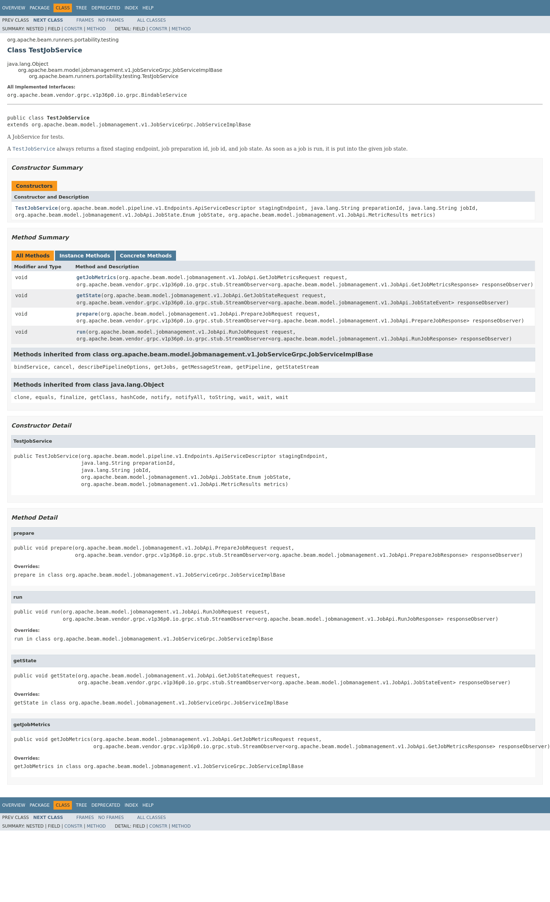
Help (148, 7)
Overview (13, 7)
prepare (87, 314)
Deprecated (105, 7)
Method (96, 28)
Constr (73, 28)
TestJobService (36, 208)
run (81, 332)
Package (40, 7)
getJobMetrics (96, 277)
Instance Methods (84, 256)
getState (89, 295)
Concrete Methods (146, 256)
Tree (81, 7)
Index (131, 7)
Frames (85, 20)
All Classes (151, 20)
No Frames (111, 20)
